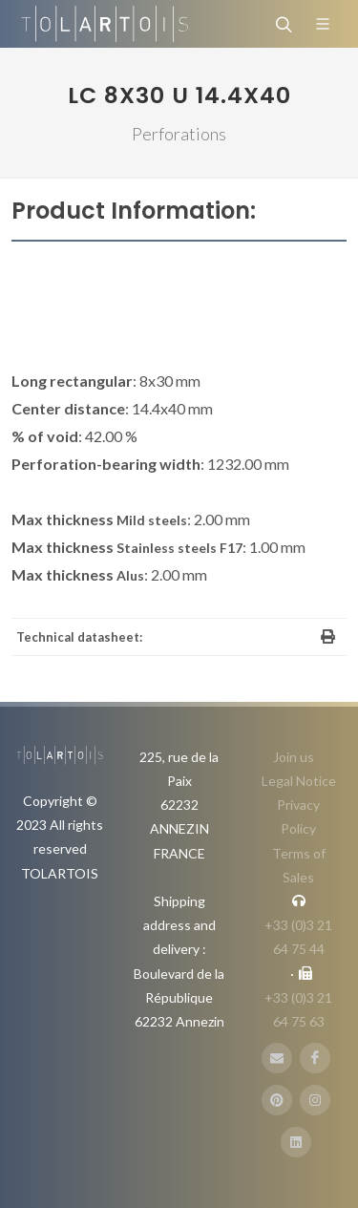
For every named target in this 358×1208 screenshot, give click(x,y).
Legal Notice (299, 781)
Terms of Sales (299, 865)
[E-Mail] (277, 1058)
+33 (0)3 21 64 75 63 (298, 1009)
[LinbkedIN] (296, 1142)
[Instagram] (315, 1100)
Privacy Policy (298, 816)
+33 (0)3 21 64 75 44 (298, 937)
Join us (293, 757)
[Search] (281, 23)
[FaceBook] (315, 1058)
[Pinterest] (277, 1100)
